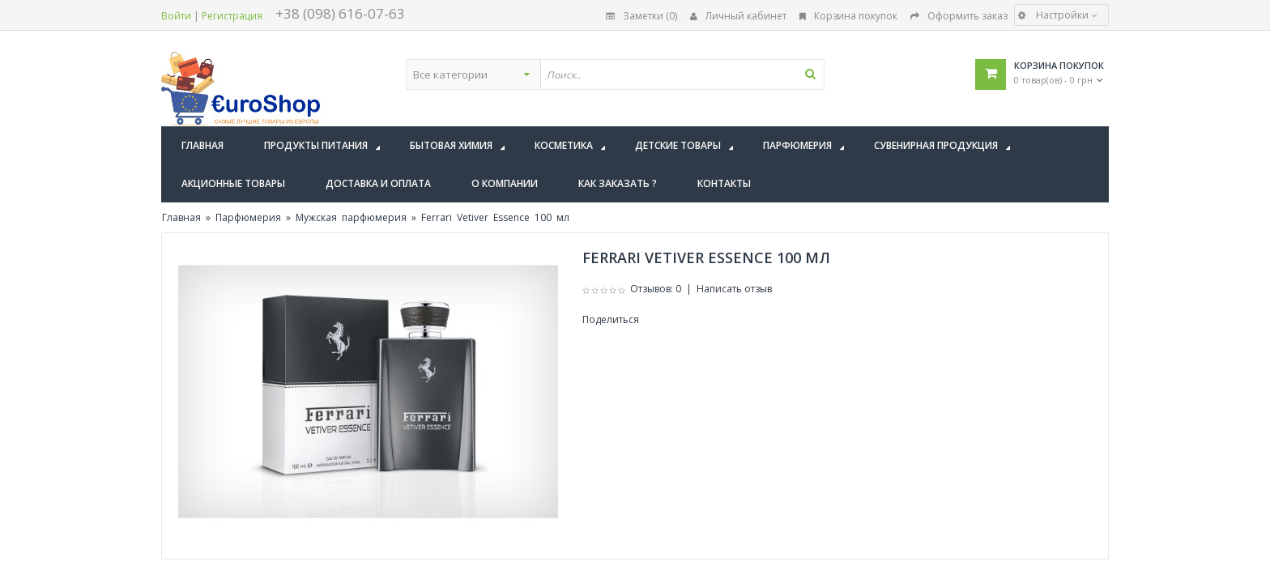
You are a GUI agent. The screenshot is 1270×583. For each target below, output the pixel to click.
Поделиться (610, 319)
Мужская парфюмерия (351, 217)
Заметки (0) (641, 16)
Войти (176, 16)
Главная (181, 217)
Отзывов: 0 (655, 289)
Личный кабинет (738, 16)
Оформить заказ (959, 16)
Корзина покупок (848, 16)
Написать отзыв (734, 289)
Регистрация (232, 16)
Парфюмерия (248, 217)
